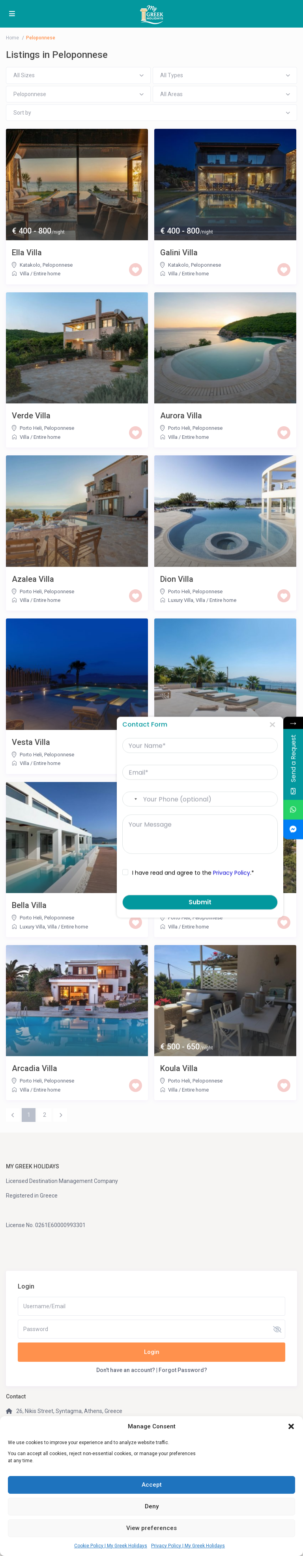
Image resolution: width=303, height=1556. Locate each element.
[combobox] (125, 799)
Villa (24, 274)
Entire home (47, 274)
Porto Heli (31, 428)
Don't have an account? (125, 1370)
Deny (152, 1506)
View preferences (151, 1528)
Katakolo (30, 265)
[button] (291, 1426)
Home (12, 38)
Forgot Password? (183, 1370)
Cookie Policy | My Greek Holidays (110, 1546)
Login (151, 1351)
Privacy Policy (224, 872)
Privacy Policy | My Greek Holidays (188, 1546)
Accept (152, 1484)
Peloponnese (58, 265)
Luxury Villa (180, 600)
